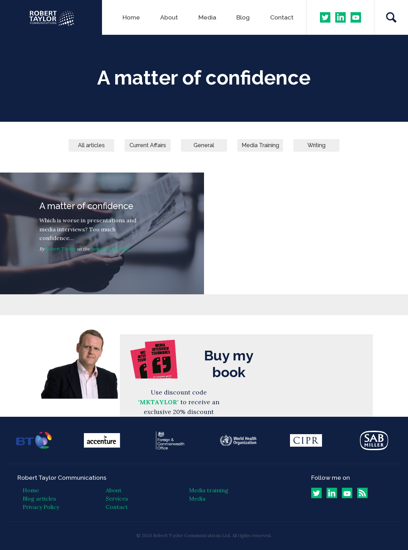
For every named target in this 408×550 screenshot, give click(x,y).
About (169, 17)
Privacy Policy (41, 506)
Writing (316, 145)
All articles (91, 145)
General (204, 145)
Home (131, 17)
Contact (281, 17)
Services (117, 498)
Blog (243, 17)
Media (207, 17)
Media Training (260, 145)
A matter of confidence (102, 233)
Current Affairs (148, 145)
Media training (208, 490)
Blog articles (39, 498)
